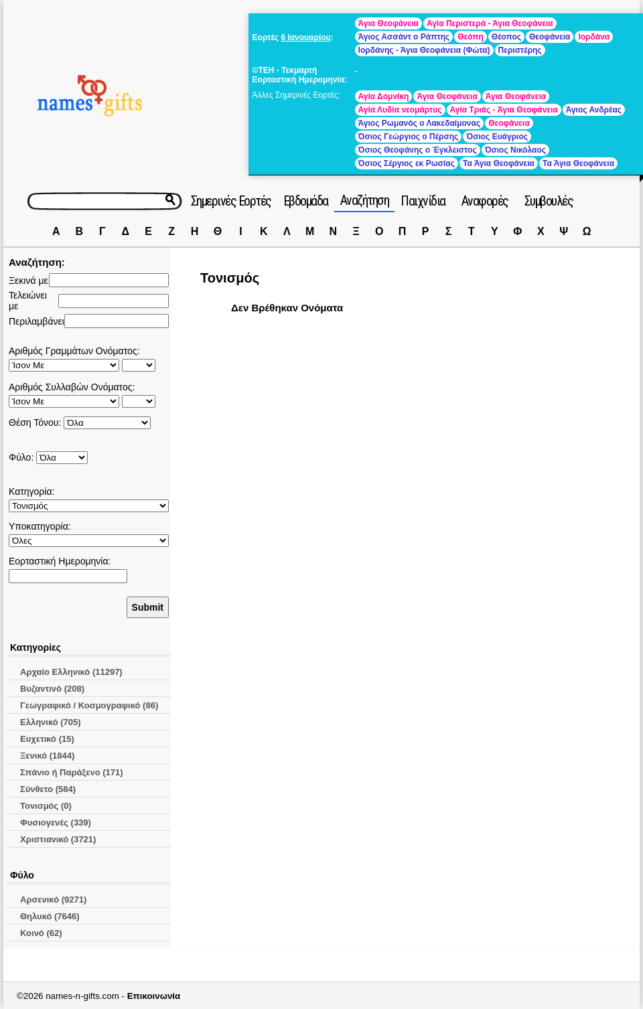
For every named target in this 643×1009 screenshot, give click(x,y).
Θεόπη (470, 37)
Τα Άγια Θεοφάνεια (498, 163)
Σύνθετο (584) (48, 789)
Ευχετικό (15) (47, 739)
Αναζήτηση (364, 200)
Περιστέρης (520, 50)
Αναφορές (484, 201)
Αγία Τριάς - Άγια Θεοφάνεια (504, 109)
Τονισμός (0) (46, 806)
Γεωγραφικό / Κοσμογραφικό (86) (89, 705)
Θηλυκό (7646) (50, 916)
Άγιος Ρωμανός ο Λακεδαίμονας (419, 123)
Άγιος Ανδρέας (594, 109)
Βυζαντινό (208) (52, 689)
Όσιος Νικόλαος (515, 150)
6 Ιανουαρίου (305, 37)
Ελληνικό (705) (50, 722)
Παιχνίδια (423, 201)
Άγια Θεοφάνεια (388, 23)
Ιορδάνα (594, 37)
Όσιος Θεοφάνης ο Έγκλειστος (417, 150)
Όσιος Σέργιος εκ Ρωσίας (406, 163)
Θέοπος (506, 37)
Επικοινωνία (154, 996)
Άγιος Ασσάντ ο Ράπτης (404, 37)
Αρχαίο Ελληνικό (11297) (71, 672)
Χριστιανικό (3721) (58, 839)
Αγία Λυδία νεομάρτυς (400, 109)
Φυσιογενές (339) (55, 823)
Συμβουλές (548, 201)
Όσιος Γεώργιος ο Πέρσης (408, 136)
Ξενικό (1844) (47, 756)
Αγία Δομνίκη (383, 96)
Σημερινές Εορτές (231, 201)
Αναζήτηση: (37, 262)
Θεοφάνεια (549, 37)
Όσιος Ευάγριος (497, 136)
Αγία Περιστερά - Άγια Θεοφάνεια (490, 23)
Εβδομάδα (305, 201)
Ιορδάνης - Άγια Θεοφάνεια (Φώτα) (424, 50)
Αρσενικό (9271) (53, 900)
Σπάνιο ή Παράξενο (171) (71, 772)
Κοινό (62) (41, 933)
